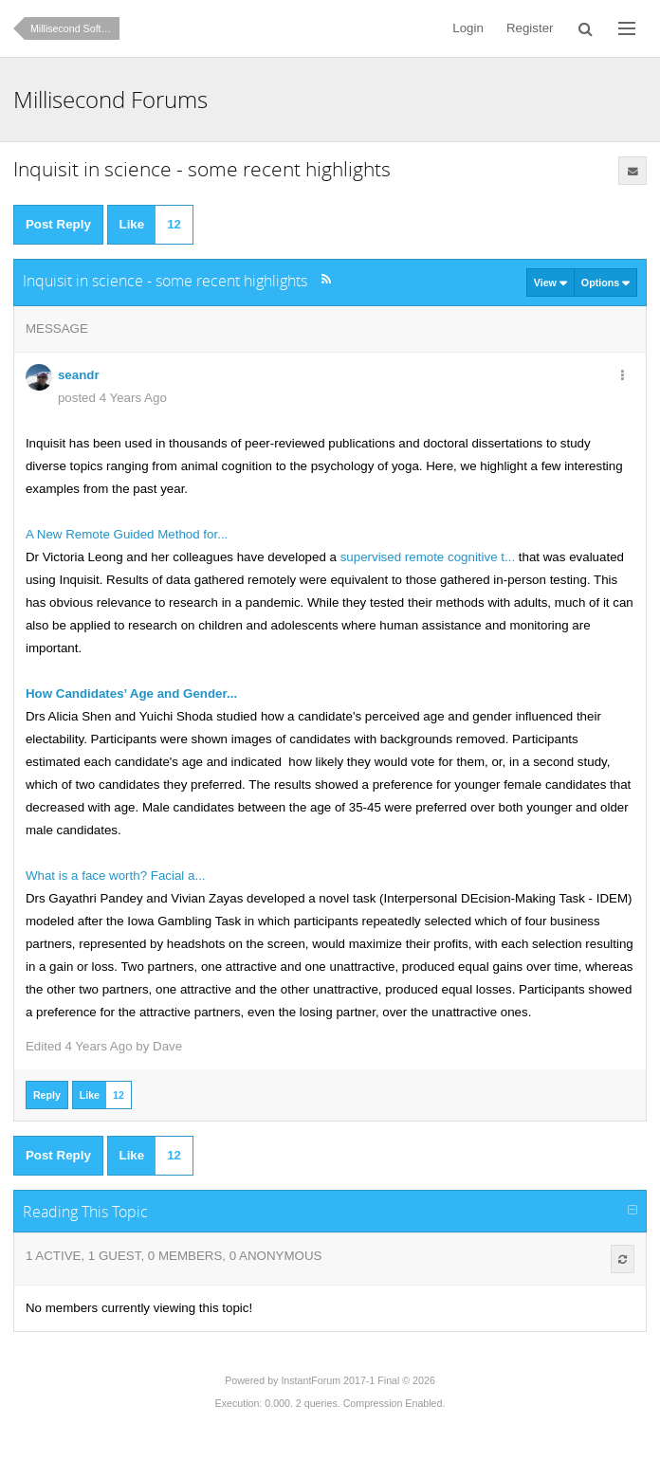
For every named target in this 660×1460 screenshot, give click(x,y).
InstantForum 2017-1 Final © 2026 (357, 1380)
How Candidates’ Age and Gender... (131, 693)
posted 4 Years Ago (112, 398)
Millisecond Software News (74, 28)
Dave (167, 1046)
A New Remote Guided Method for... (127, 534)
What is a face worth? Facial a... (116, 875)
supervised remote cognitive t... (426, 557)
